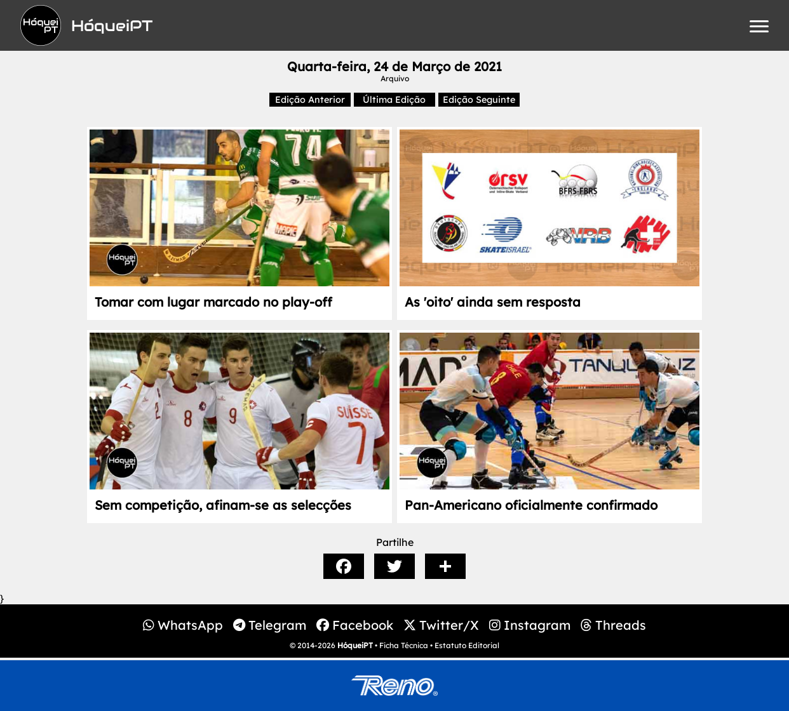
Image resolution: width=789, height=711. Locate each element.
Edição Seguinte (479, 99)
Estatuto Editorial (467, 645)
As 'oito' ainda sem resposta (493, 302)
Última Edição (394, 99)
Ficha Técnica (403, 645)
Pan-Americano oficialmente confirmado (531, 505)
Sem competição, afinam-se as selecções (223, 505)
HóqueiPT (355, 645)
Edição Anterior (310, 99)
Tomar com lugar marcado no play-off (213, 302)
